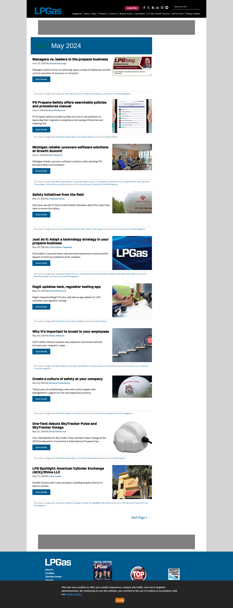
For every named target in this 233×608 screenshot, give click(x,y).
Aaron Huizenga (58, 63)
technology (130, 274)
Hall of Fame (178, 13)
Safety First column (73, 413)
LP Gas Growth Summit (126, 181)
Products (102, 13)
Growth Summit (158, 13)
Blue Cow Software (64, 181)
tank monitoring (94, 458)
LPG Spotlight (94, 503)
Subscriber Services (53, 576)
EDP (57, 366)
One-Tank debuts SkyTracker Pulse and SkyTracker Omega (64, 425)
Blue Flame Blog (93, 93)
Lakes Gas (60, 93)
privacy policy (73, 594)
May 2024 (69, 93)
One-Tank (82, 458)
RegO (80, 321)
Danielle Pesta (56, 198)
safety (88, 229)
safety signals (98, 229)
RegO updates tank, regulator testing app (66, 287)
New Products (111, 137)
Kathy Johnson (56, 335)
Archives (113, 13)
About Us (49, 569)
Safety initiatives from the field (58, 195)
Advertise (49, 580)
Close (120, 600)
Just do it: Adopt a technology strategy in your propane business (70, 241)
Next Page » (139, 517)
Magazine (77, 13)
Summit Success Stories (56, 184)
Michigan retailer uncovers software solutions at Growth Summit (70, 149)
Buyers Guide (126, 13)
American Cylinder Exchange (68, 503)
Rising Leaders (193, 13)
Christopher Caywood (106, 181)
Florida (85, 503)
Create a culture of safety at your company (67, 379)
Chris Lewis (55, 476)
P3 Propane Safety (85, 137)
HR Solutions (83, 366)
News (86, 13)
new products (71, 137)
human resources (97, 366)
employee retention (68, 366)
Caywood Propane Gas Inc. (84, 181)
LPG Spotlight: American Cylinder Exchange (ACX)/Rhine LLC (68, 470)
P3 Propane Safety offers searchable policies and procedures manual (69, 104)
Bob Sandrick (55, 155)
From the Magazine (122, 93)
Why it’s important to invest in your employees (70, 332)
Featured (96, 184)
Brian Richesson (57, 110)
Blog (94, 13)
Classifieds (140, 13)
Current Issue (107, 93)
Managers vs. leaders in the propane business (70, 59)
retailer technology (117, 274)
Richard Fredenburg (59, 383)
